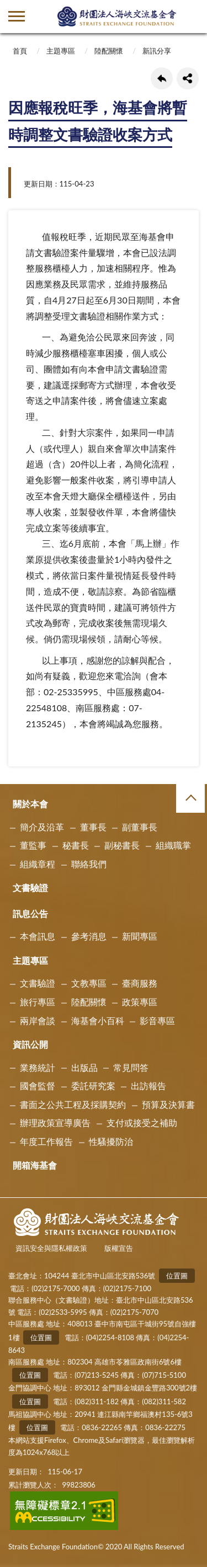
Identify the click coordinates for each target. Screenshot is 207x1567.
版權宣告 (118, 1248)
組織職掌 (173, 845)
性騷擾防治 (111, 1141)
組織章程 (37, 864)
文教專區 (89, 983)
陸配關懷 (108, 50)
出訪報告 (148, 1085)
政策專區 (139, 1001)
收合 (190, 798)
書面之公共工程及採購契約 (73, 1104)
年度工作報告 (46, 1141)
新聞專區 (139, 936)
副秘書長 (122, 845)
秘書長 (75, 845)
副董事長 (139, 827)
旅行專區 (37, 1001)
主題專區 (60, 50)
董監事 (33, 845)
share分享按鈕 (188, 78)
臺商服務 (139, 983)
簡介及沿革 (42, 827)
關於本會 (30, 803)
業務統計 (37, 1067)
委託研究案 (93, 1085)
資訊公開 (30, 1044)
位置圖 (177, 1275)
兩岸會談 (37, 1020)
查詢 (190, 16)
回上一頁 (162, 78)
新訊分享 (156, 50)
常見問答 (130, 1067)
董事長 (93, 827)
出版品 (84, 1067)
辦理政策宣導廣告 (55, 1122)
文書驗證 (30, 887)
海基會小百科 (97, 1020)
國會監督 (37, 1085)
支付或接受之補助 (142, 1122)
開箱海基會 (35, 1165)
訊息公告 (30, 913)
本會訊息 (37, 936)
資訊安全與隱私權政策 (51, 1248)
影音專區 (157, 1020)
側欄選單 (16, 16)
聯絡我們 (89, 864)
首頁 (20, 50)
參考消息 (89, 936)
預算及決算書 (168, 1104)
